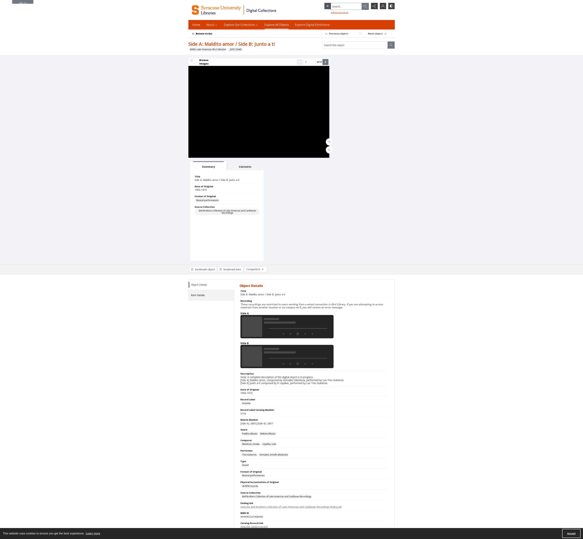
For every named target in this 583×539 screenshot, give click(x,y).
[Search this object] (355, 45)
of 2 (315, 62)
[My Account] (382, 6)
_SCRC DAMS (235, 49)
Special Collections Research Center (206, 519)
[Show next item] (322, 62)
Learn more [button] (93, 533)
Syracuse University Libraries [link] (205, 482)
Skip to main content (22, 2)
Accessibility (336, 494)
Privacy (333, 490)
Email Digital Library (198, 500)
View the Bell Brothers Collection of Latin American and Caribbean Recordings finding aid (291, 403)
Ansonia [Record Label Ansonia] (246, 300)
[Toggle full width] (326, 142)
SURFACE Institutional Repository (204, 524)
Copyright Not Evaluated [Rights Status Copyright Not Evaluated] (254, 433)
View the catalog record (253, 423)
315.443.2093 (195, 490)
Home (196, 25)
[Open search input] (364, 6)
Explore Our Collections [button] (241, 25)
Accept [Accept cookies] (571, 533)
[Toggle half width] (326, 150)
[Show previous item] (296, 62)
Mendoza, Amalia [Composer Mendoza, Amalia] (250, 341)
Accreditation (336, 502)
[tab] (344, 62)
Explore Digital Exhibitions (312, 25)
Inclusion (334, 498)
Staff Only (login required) (342, 518)
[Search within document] (391, 45)
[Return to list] (204, 34)
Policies (333, 485)
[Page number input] (306, 62)
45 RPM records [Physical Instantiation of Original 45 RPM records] (250, 383)
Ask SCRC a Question (198, 504)
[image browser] (201, 62)
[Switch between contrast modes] (391, 6)
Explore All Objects (276, 25)
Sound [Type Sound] (245, 362)
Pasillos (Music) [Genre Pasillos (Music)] (249, 330)
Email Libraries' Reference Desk (204, 509)
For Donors (335, 507)
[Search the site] (339, 6)
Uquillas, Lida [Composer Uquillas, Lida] (269, 341)
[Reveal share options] (373, 6)
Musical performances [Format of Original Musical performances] (345, 97)
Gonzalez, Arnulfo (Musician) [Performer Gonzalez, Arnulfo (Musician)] (273, 351)
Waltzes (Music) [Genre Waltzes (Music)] (267, 330)
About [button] (212, 25)
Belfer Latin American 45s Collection (208, 49)
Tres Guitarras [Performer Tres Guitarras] (249, 351)
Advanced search (332, 12)
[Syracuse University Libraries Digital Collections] (244, 10)
